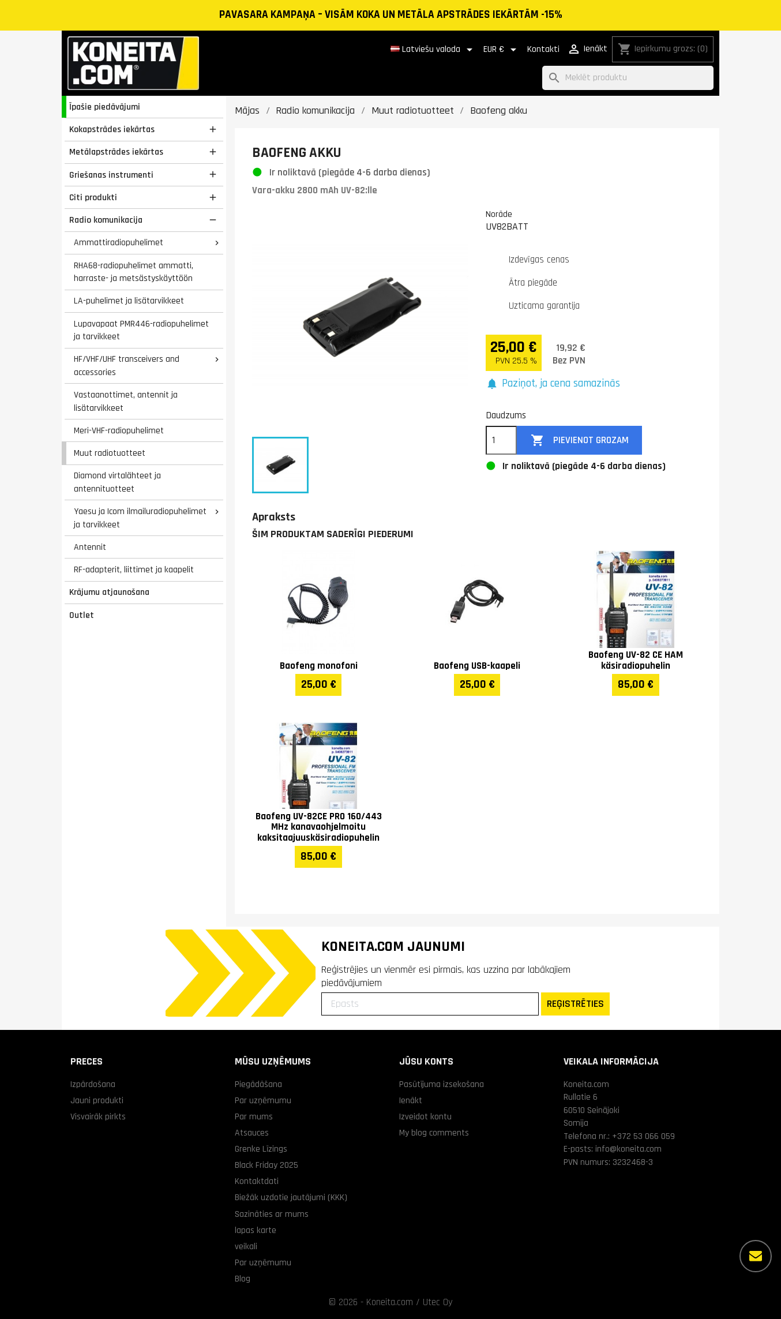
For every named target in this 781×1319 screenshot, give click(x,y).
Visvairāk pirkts (98, 1116)
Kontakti (543, 49)
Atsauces (252, 1132)
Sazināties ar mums (272, 1214)
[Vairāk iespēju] (755, 1256)
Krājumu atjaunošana (109, 592)
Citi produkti (93, 197)
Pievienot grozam (580, 440)
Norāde (499, 214)
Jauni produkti (96, 1100)
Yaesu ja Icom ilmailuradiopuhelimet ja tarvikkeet (140, 517)
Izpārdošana (92, 1084)
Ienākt (410, 1100)
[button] (553, 384)
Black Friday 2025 (266, 1165)
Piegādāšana (258, 1084)
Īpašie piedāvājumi (104, 107)
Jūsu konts (426, 1061)
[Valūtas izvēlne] (501, 50)
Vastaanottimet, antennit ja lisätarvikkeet (126, 401)
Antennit (90, 547)
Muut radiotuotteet (109, 453)
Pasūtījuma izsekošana (441, 1084)
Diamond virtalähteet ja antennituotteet (117, 482)
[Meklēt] (628, 78)
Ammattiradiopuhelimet (118, 242)
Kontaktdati (257, 1181)
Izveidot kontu (425, 1116)
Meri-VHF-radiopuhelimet (119, 430)
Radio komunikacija (105, 220)
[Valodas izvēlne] (433, 50)
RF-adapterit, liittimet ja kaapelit (134, 569)
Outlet (81, 615)
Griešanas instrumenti (111, 175)
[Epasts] (430, 1004)
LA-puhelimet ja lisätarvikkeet (129, 300)
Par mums (254, 1116)
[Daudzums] (501, 440)
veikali (246, 1246)
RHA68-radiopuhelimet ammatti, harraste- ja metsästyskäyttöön (133, 272)
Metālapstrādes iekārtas (116, 152)
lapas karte (255, 1230)
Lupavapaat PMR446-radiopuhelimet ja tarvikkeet (141, 330)
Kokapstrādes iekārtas (112, 129)
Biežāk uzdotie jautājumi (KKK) (291, 1197)
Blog (242, 1278)
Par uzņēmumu (263, 1100)
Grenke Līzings (261, 1149)
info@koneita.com (628, 1149)
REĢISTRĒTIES (575, 1003)
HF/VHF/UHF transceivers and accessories (126, 365)
